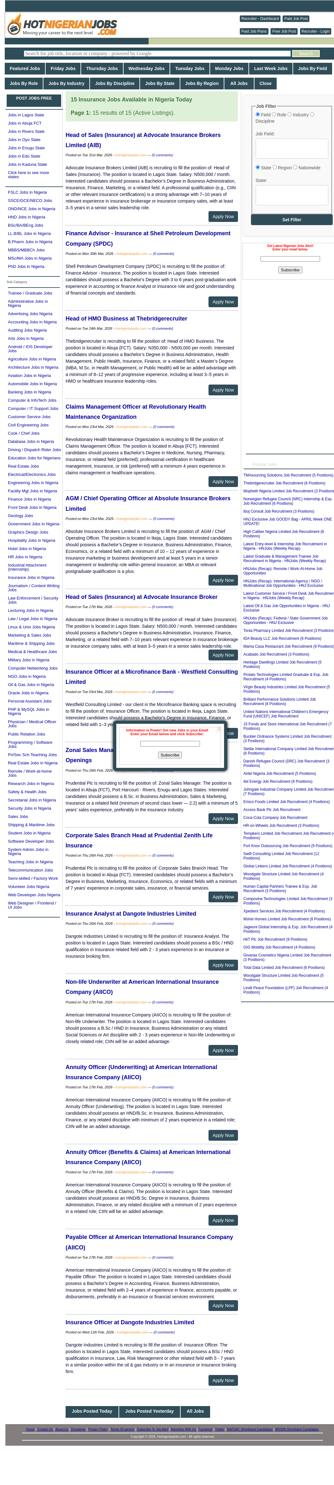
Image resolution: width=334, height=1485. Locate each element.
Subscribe (170, 755)
